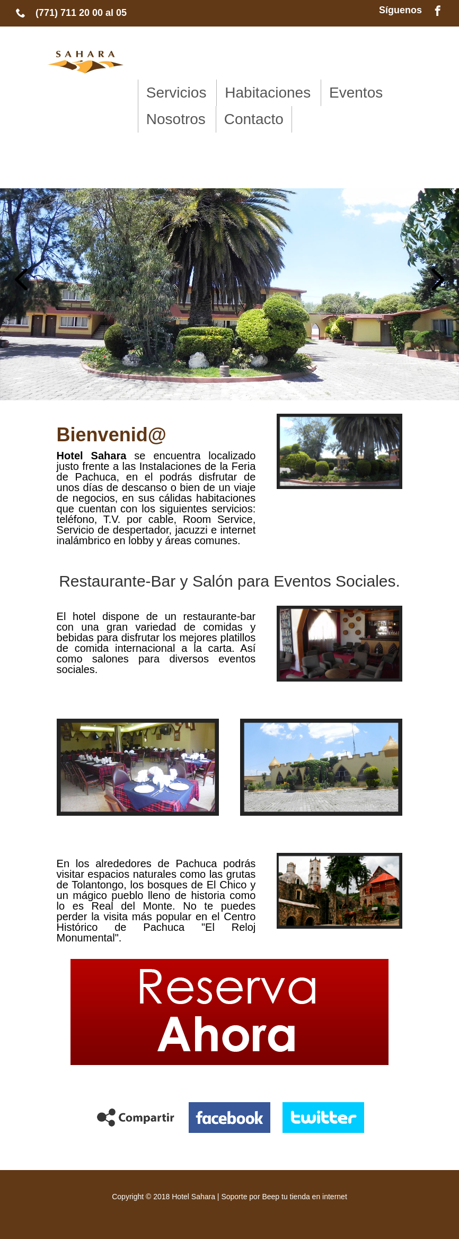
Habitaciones (268, 92)
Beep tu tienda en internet (304, 1196)
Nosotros (176, 119)
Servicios (176, 92)
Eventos (356, 92)
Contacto (254, 119)
